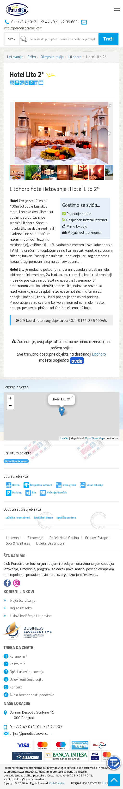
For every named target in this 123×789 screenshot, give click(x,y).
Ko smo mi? (18, 656)
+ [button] (10, 398)
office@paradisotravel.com (30, 733)
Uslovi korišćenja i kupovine (28, 615)
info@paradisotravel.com (23, 28)
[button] (109, 106)
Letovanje (15, 56)
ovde (76, 360)
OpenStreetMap (94, 438)
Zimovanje (35, 537)
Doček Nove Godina (64, 537)
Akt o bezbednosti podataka (32, 694)
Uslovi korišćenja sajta (26, 679)
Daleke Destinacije (50, 543)
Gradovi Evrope (96, 537)
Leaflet (64, 438)
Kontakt (16, 687)
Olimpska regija (52, 56)
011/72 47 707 (49, 726)
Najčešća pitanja (19, 600)
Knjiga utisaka (18, 608)
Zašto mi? (17, 664)
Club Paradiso (57, 783)
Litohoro (74, 56)
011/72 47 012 (22, 726)
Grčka (31, 56)
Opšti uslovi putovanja (27, 671)
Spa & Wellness (18, 543)
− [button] (10, 406)
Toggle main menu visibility (117, 7)
